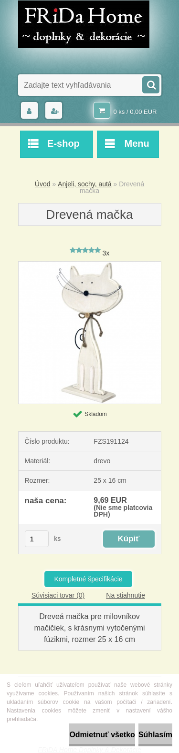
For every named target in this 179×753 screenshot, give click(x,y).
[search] (150, 84)
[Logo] (83, 24)
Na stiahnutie (125, 595)
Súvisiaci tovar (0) (58, 595)
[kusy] (37, 538)
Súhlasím (155, 735)
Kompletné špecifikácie (88, 579)
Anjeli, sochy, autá (85, 184)
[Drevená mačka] (90, 265)
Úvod (43, 184)
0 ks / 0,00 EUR (135, 111)
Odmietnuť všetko (102, 735)
